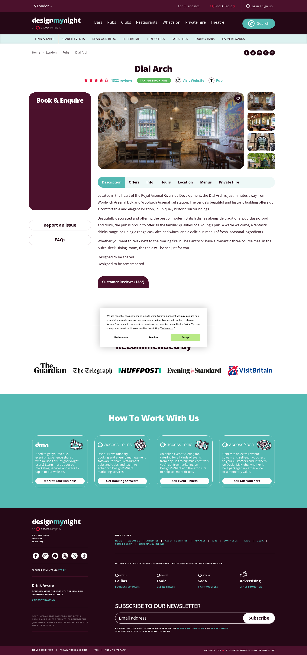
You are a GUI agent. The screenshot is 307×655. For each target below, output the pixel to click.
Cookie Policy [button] (183, 324)
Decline (153, 337)
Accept (186, 337)
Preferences (121, 337)
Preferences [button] (167, 328)
